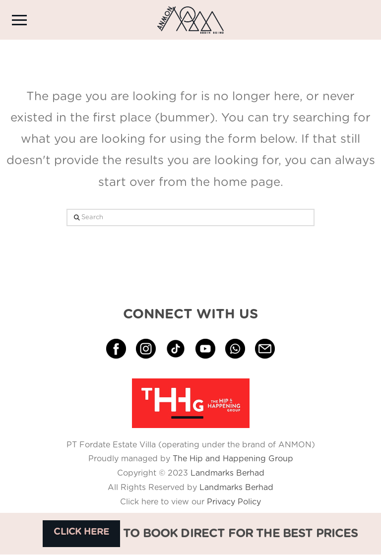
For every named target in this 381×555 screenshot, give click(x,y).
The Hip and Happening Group (233, 459)
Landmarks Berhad (227, 473)
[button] (19, 19)
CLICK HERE (81, 532)
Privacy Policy (232, 502)
